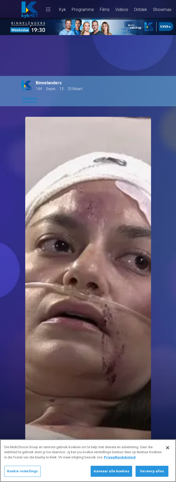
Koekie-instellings (22, 471)
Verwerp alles (152, 471)
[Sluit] (167, 447)
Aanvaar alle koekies (111, 471)
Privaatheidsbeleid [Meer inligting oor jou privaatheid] (120, 457)
